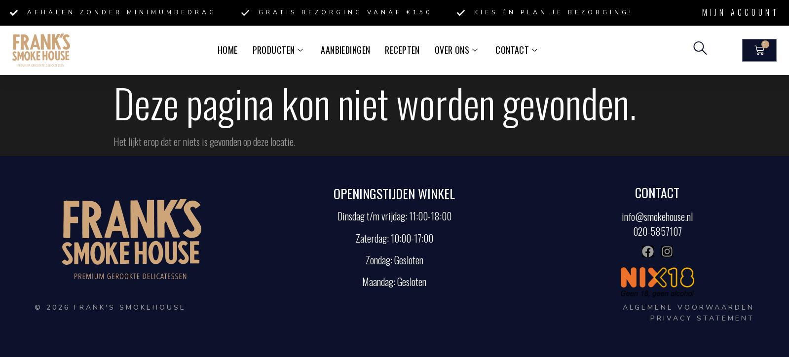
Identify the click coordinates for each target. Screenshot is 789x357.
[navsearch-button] (700, 50)
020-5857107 (657, 231)
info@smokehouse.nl (657, 216)
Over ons (453, 49)
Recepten (401, 49)
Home (232, 49)
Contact (512, 49)
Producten (281, 49)
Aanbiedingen (346, 49)
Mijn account (740, 12)
